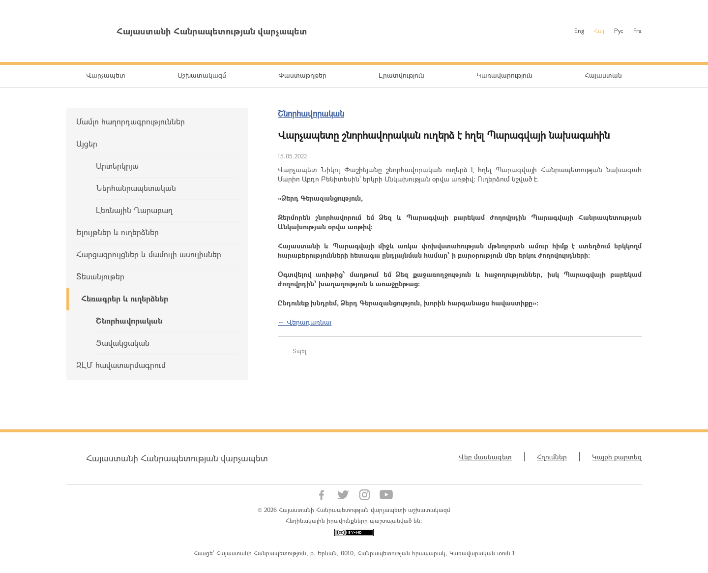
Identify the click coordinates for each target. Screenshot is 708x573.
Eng (579, 30)
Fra (637, 30)
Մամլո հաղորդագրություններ (130, 121)
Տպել (299, 351)
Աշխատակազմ (201, 75)
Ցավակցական (122, 342)
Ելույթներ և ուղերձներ (117, 232)
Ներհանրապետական (136, 187)
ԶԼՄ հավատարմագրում (121, 365)
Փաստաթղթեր (302, 75)
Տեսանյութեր (100, 276)
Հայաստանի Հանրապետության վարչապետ (177, 458)
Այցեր (86, 143)
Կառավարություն (504, 75)
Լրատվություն (401, 75)
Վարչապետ (105, 75)
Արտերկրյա (117, 165)
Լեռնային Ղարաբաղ (134, 210)
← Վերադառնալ (305, 322)
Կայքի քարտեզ (617, 456)
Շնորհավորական (129, 320)
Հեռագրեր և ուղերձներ (124, 298)
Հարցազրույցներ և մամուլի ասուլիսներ (148, 254)
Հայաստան (603, 75)
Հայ (599, 30)
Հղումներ (552, 456)
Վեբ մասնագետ (485, 456)
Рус (618, 30)
